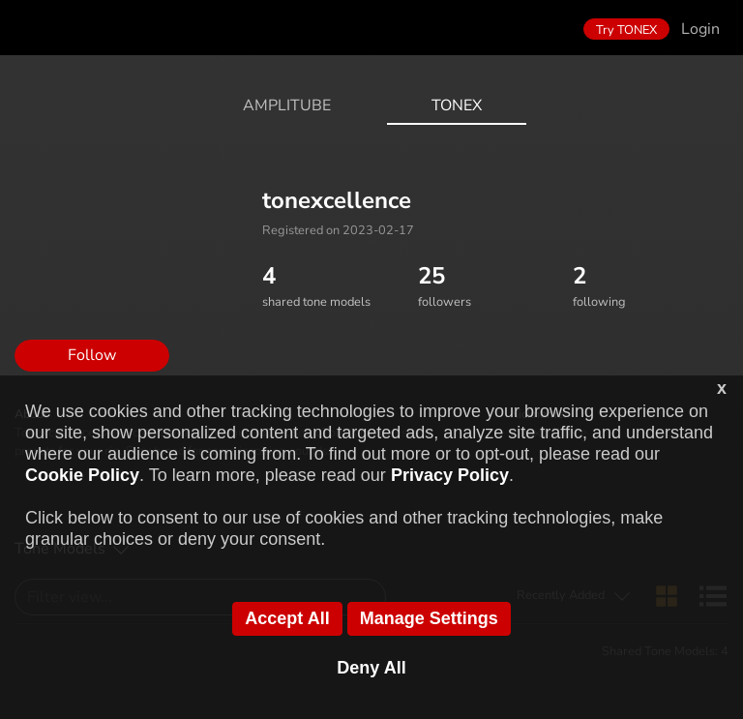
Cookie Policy (82, 475)
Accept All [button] (287, 618)
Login (700, 29)
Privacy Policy (450, 475)
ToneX (456, 105)
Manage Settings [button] (429, 618)
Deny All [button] (371, 667)
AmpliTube (287, 105)
